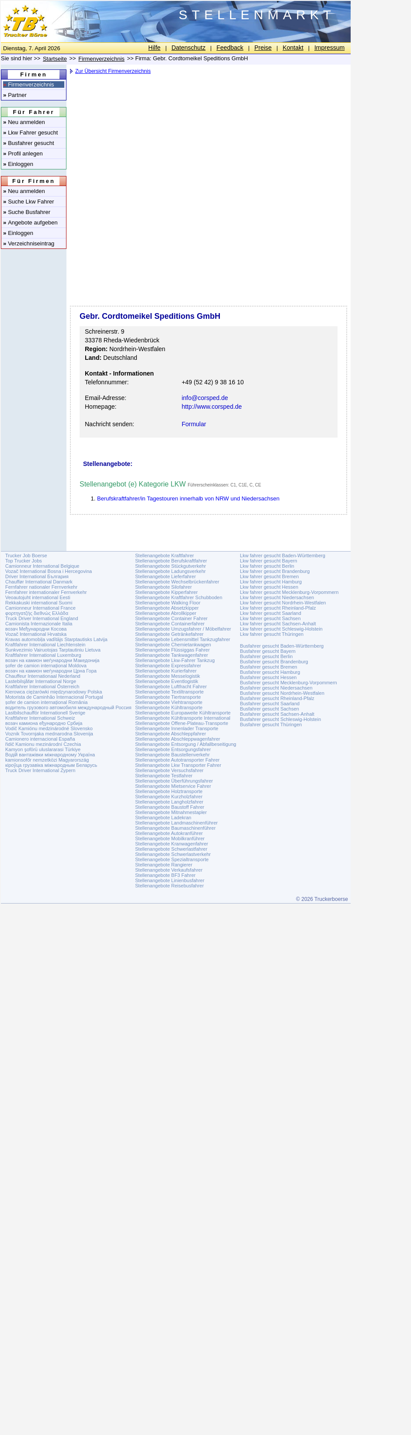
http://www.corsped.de (211, 406)
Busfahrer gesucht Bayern (268, 651)
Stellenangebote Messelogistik (167, 676)
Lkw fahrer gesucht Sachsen (270, 618)
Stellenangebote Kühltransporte (168, 707)
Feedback (229, 47)
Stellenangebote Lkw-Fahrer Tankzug (175, 660)
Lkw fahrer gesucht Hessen (269, 587)
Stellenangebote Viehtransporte (168, 702)
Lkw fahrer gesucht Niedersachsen (277, 597)
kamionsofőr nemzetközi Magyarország (47, 759)
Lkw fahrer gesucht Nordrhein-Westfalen (283, 602)
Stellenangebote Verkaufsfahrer (168, 870)
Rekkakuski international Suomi (38, 602)
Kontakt (292, 47)
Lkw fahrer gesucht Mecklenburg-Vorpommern (289, 592)
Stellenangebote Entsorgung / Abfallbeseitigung (185, 744)
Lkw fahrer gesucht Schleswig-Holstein (281, 628)
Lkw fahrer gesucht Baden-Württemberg (282, 555)
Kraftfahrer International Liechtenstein (45, 644)
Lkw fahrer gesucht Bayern (268, 560)
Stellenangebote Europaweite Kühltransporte (182, 712)
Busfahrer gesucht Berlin (266, 656)
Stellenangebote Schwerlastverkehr (173, 854)
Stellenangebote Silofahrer (163, 587)
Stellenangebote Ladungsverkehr (170, 571)
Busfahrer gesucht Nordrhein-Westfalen (282, 693)
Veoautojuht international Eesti (37, 597)
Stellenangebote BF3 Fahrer (165, 875)
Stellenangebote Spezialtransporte (172, 859)
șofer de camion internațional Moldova (46, 665)
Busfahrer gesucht (28, 143)
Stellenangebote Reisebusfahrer (169, 885)
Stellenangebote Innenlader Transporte (176, 728)
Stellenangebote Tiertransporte (168, 697)
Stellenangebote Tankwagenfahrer (171, 655)
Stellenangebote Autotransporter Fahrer (177, 759)
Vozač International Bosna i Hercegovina (48, 571)
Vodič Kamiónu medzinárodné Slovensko (49, 728)
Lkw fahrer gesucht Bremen (269, 576)
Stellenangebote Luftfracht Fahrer (171, 686)
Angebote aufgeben (30, 222)
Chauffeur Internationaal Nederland (42, 676)
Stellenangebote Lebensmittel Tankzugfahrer (182, 639)
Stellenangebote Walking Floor (167, 602)
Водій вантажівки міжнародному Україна (50, 754)
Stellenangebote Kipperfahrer (166, 592)
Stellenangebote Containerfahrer (170, 623)
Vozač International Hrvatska (35, 634)
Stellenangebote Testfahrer (163, 775)
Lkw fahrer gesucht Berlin (267, 566)
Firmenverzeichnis (28, 84)
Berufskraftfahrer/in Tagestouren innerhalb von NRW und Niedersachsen (188, 498)
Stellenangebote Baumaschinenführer (175, 828)
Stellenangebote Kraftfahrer (164, 555)
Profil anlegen (23, 153)
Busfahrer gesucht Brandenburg (274, 661)
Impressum (329, 47)
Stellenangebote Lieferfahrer (165, 576)
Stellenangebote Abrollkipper (165, 613)
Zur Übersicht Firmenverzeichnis (113, 71)
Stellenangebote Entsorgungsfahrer (173, 749)
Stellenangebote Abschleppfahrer (170, 733)
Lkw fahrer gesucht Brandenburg (275, 571)
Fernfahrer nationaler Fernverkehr (41, 587)
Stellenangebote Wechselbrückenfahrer (177, 581)
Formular (193, 424)
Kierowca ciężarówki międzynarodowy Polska (53, 691)
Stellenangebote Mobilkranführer (170, 838)
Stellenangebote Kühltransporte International (182, 718)
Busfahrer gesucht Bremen (268, 666)
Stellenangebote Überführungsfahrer (174, 780)
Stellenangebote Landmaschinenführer (176, 822)
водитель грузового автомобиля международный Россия (68, 707)
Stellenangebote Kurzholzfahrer (168, 796)
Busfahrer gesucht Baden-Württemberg (282, 646)
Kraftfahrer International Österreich (42, 686)
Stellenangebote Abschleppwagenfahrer (177, 739)
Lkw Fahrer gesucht (30, 132)
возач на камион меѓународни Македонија (52, 660)
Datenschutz (188, 47)
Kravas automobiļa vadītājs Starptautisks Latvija (56, 639)
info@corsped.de (204, 397)
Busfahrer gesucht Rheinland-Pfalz (277, 698)
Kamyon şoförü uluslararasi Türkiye (42, 749)
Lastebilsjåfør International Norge (40, 681)
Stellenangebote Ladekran (163, 817)
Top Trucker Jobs (23, 560)
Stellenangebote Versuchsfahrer (169, 770)
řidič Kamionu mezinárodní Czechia (43, 744)
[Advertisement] (207, 146)
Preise (263, 47)
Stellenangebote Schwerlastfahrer (171, 849)
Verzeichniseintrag (28, 243)
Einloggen (18, 164)
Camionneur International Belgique (42, 566)
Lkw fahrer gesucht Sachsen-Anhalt (278, 623)
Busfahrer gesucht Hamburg (270, 672)
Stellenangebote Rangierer (163, 864)
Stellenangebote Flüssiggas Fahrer (172, 649)
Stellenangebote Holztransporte (168, 791)
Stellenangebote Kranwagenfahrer (171, 843)
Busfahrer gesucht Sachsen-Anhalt (277, 714)
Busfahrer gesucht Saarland (270, 703)
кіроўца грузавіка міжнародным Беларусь (51, 765)
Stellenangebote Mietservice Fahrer (173, 786)
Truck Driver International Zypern (40, 770)
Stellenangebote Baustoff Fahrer (169, 807)
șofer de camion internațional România (46, 702)
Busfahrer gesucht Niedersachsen (276, 687)
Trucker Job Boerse (26, 555)
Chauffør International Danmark (39, 581)
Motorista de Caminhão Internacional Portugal (54, 697)
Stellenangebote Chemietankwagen (173, 644)
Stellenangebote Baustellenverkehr (172, 754)
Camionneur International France (40, 608)
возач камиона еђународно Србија (43, 723)
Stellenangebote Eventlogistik (166, 681)
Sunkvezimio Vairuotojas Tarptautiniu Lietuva (53, 649)
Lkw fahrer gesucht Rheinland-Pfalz (278, 608)
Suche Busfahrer (26, 212)
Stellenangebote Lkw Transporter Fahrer (178, 765)
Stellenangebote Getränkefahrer (169, 634)
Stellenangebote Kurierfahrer (166, 670)
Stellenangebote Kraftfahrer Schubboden (178, 597)
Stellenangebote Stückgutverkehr (170, 566)
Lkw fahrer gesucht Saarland (270, 613)
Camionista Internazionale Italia (38, 623)
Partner (15, 95)
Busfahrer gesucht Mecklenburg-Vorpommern (288, 682)
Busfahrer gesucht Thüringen (271, 724)
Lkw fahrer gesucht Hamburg (271, 581)
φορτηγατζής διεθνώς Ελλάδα (36, 613)
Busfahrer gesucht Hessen (268, 677)
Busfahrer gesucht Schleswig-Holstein (280, 719)
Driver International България (37, 576)
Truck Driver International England (41, 618)
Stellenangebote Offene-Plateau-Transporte (181, 723)
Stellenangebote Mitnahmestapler (171, 812)
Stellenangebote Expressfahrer (168, 665)
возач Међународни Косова (35, 628)
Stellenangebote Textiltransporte (169, 691)
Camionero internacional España (40, 739)
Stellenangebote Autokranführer (169, 833)
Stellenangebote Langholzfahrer (169, 801)
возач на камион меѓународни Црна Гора (51, 670)
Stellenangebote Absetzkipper (167, 608)
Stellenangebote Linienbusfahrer (169, 880)
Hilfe (154, 47)
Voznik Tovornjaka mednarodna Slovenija (49, 733)
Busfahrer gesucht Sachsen (269, 708)
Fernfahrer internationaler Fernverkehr (46, 592)
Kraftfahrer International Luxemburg (43, 655)
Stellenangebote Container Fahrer (171, 618)
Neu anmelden (24, 122)
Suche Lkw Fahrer (28, 201)
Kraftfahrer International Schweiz (40, 718)
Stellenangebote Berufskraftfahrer (171, 560)
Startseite (55, 58)
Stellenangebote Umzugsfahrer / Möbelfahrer (183, 628)
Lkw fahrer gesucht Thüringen (271, 634)
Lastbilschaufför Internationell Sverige (45, 712)
